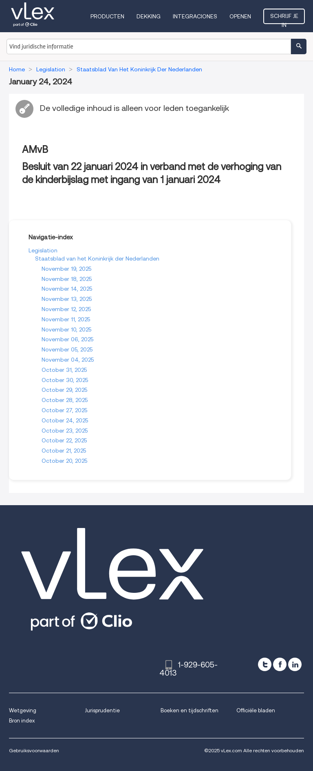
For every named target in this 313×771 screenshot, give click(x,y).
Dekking (149, 16)
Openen (240, 16)
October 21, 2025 (64, 450)
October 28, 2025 (65, 400)
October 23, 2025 (65, 430)
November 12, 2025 (66, 309)
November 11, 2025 (66, 319)
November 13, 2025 (67, 299)
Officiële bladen (255, 710)
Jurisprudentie (102, 710)
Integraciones (195, 16)
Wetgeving (22, 710)
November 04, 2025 (68, 359)
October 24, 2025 (65, 420)
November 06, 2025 (67, 339)
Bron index (22, 721)
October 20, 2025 (64, 460)
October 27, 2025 (64, 410)
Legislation (43, 250)
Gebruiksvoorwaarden (34, 750)
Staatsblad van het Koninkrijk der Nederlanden (97, 258)
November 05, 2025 (67, 349)
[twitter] (264, 664)
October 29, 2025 (64, 390)
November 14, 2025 (67, 288)
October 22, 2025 (64, 440)
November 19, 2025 (66, 268)
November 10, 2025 (66, 329)
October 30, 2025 (65, 380)
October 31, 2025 (64, 370)
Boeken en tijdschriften (189, 710)
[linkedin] (295, 664)
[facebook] (280, 664)
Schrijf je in (284, 18)
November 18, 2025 (67, 279)
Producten (107, 16)
